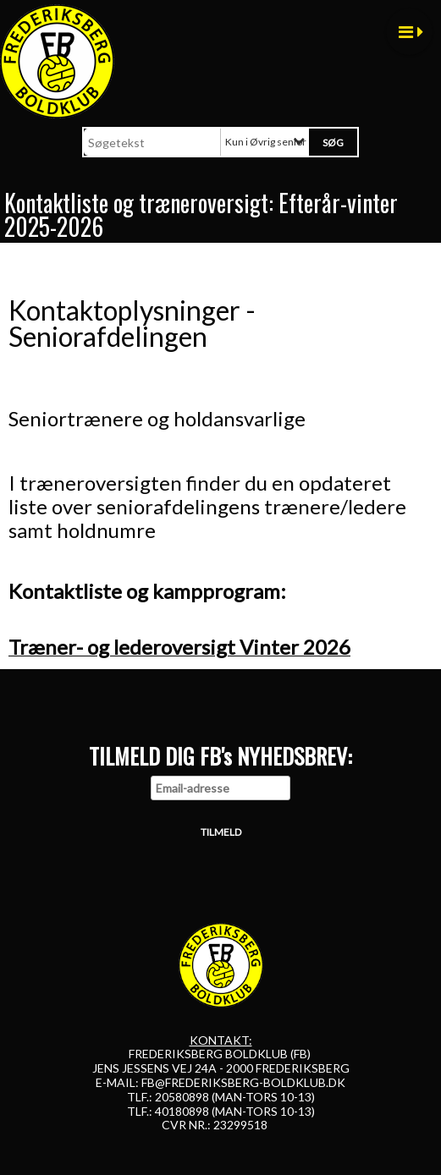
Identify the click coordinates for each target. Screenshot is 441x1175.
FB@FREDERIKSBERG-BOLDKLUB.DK (243, 1082)
